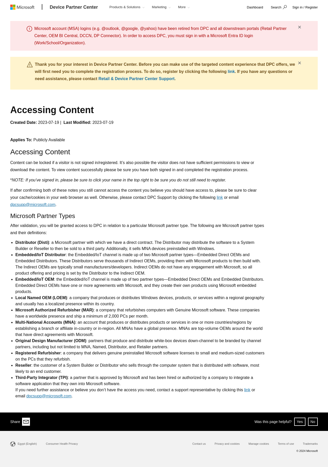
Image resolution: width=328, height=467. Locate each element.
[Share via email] (26, 422)
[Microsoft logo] (26, 7)
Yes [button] (300, 422)
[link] (255, 8)
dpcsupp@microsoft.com (32, 204)
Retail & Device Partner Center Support (136, 79)
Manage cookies (259, 443)
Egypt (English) (27, 443)
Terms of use (286, 443)
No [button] (313, 422)
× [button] (299, 27)
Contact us (199, 443)
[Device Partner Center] (74, 7)
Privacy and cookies (227, 443)
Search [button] (276, 7)
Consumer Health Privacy (62, 443)
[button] (278, 8)
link (231, 71)
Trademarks (310, 443)
